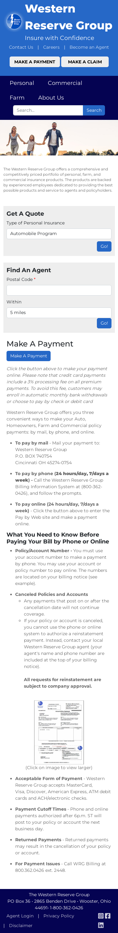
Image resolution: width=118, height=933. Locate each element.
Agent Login (20, 916)
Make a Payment (34, 62)
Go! (104, 246)
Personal (22, 83)
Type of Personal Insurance (36, 223)
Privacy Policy (58, 916)
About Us (51, 97)
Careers (51, 47)
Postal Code (21, 279)
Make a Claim (85, 62)
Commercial (65, 83)
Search (94, 110)
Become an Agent (89, 47)
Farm (17, 97)
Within (14, 302)
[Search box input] (48, 110)
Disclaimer (21, 925)
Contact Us (21, 47)
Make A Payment (28, 356)
